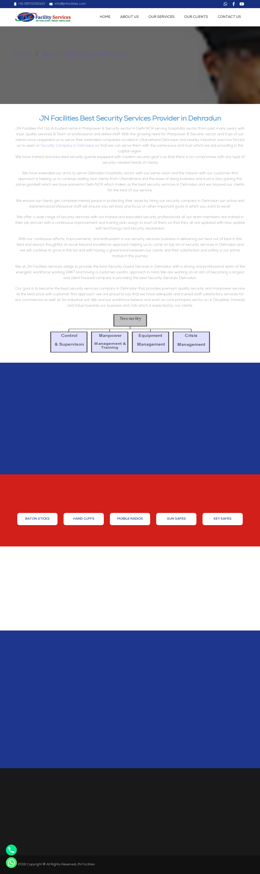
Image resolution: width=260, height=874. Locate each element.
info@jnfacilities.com (70, 4)
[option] (37, 519)
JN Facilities (86, 864)
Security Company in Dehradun (67, 146)
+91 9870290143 (31, 4)
